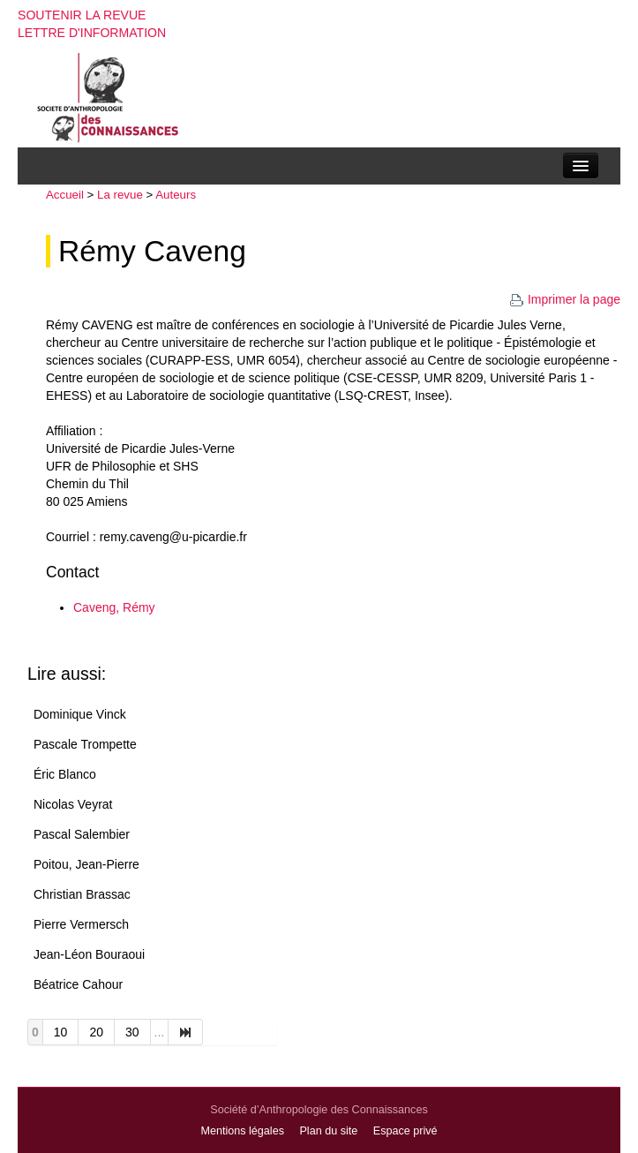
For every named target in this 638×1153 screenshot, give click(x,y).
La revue (120, 194)
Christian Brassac (82, 894)
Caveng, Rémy (114, 607)
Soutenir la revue (82, 15)
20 (96, 1032)
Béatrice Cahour (78, 984)
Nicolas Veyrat (73, 804)
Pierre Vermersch (81, 924)
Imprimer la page (564, 299)
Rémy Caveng (152, 251)
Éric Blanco (65, 774)
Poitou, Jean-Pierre (86, 864)
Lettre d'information (92, 33)
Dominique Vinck (80, 714)
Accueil (65, 194)
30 (132, 1032)
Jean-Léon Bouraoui (89, 954)
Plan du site (328, 1131)
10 (61, 1032)
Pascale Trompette (85, 744)
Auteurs (175, 194)
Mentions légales (242, 1131)
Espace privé (405, 1131)
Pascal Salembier (82, 834)
